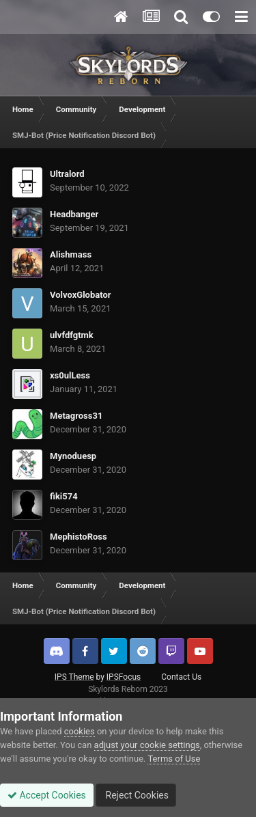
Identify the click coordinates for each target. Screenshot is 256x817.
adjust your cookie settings (147, 745)
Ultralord (67, 174)
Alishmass (70, 254)
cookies (79, 731)
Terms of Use (173, 758)
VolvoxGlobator (80, 295)
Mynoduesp (73, 456)
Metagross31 (76, 416)
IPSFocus (123, 677)
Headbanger (74, 214)
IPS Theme (74, 677)
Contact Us (181, 677)
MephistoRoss (78, 536)
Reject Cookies (136, 795)
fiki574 (64, 496)
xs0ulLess (70, 375)
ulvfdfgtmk (72, 335)
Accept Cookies (47, 795)
